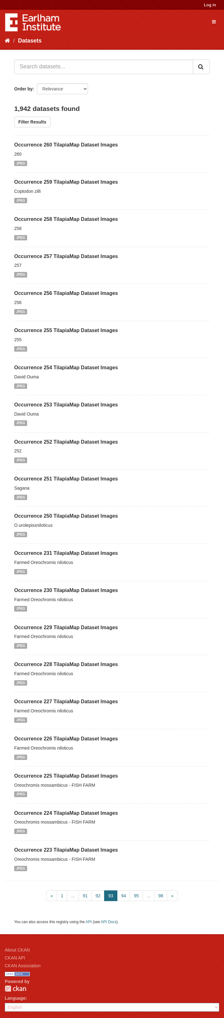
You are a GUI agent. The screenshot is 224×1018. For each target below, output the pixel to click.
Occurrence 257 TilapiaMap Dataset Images (66, 256)
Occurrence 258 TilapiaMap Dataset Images (66, 219)
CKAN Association (23, 965)
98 (160, 895)
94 (123, 895)
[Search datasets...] (103, 67)
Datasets (30, 40)
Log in (210, 5)
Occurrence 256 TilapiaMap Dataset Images (66, 293)
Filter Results (32, 121)
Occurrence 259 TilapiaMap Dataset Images (66, 182)
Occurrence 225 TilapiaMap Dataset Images (66, 776)
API (88, 922)
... (73, 895)
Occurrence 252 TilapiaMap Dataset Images (66, 442)
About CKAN (17, 949)
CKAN (15, 988)
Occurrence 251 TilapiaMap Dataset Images (66, 478)
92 (98, 895)
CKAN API (15, 957)
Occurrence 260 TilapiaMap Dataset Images (66, 144)
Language (15, 998)
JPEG (20, 163)
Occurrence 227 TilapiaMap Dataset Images (66, 701)
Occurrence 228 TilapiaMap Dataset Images (66, 664)
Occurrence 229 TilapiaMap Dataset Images (66, 627)
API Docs (109, 922)
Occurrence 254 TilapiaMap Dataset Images (66, 367)
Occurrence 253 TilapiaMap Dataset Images (66, 404)
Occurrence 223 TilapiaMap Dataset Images (66, 850)
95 (136, 895)
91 (85, 895)
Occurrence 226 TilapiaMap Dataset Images (66, 738)
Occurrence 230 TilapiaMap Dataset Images (66, 590)
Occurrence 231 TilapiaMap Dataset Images (66, 553)
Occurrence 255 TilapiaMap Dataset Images (66, 330)
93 (110, 895)
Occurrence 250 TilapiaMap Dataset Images (66, 516)
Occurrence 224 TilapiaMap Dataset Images (66, 813)
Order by (23, 88)
